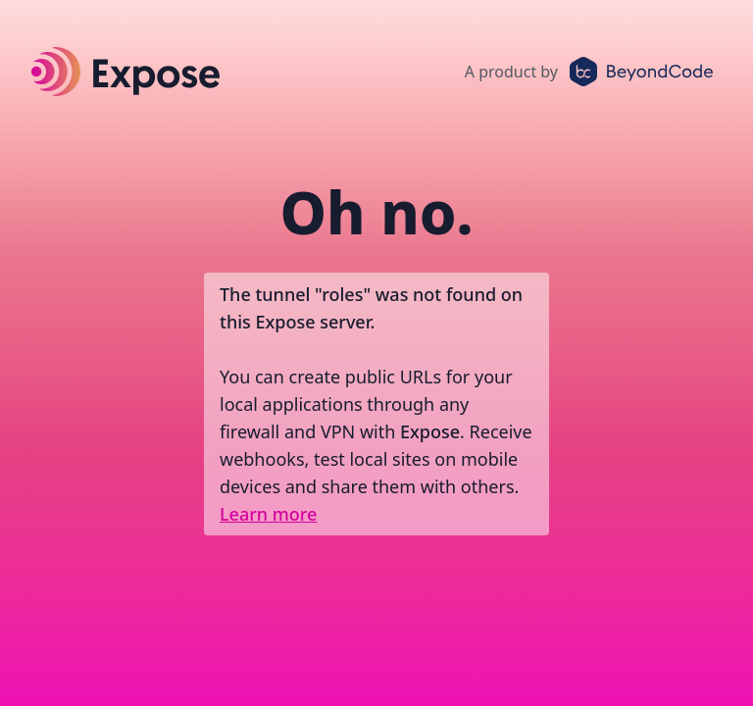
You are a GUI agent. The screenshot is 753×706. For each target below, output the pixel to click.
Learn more (268, 514)
